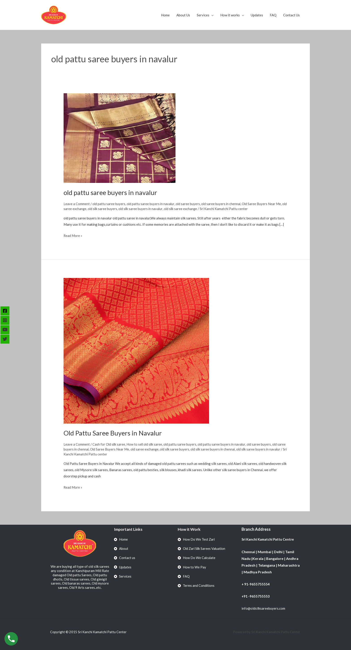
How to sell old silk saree (145, 444)
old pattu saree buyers (109, 204)
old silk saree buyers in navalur (147, 208)
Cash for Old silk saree (109, 444)
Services (203, 15)
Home (165, 15)
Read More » (73, 235)
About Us (183, 15)
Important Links (128, 529)
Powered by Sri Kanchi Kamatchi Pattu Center (266, 632)
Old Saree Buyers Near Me (263, 204)
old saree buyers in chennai (222, 204)
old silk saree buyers (109, 208)
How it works (230, 15)
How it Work (189, 529)
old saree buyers (188, 204)
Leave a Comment (77, 204)
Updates (257, 15)
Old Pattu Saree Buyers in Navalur (113, 433)
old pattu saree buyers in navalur (111, 192)
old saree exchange (78, 208)
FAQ (273, 15)
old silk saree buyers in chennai (224, 449)
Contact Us (291, 15)
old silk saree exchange (188, 208)
